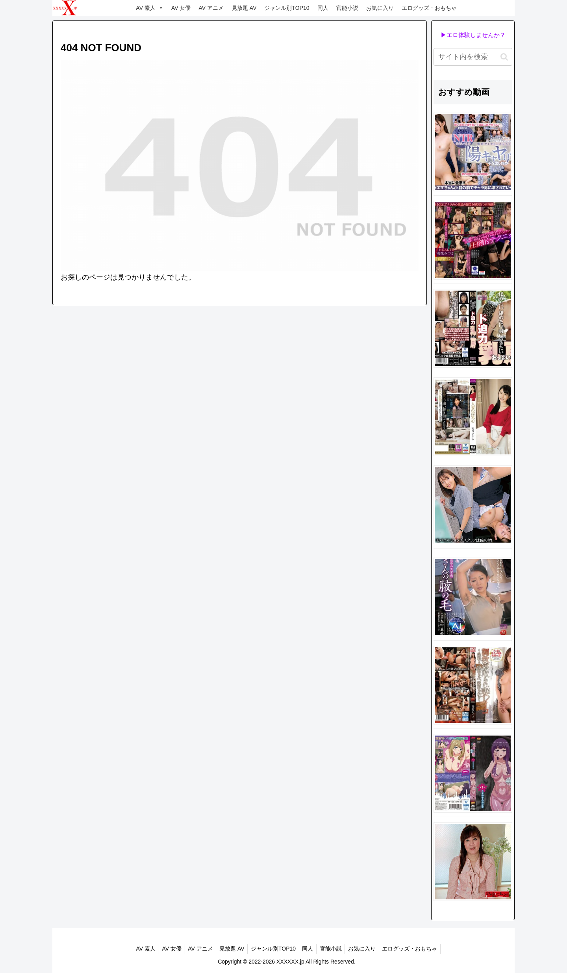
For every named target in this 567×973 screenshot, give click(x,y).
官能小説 (347, 8)
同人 (322, 8)
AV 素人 (149, 8)
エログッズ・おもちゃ (429, 8)
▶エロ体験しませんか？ (473, 35)
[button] (504, 56)
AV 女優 (181, 8)
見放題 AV (244, 8)
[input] (473, 57)
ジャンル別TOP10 (286, 8)
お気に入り (380, 8)
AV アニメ (211, 8)
